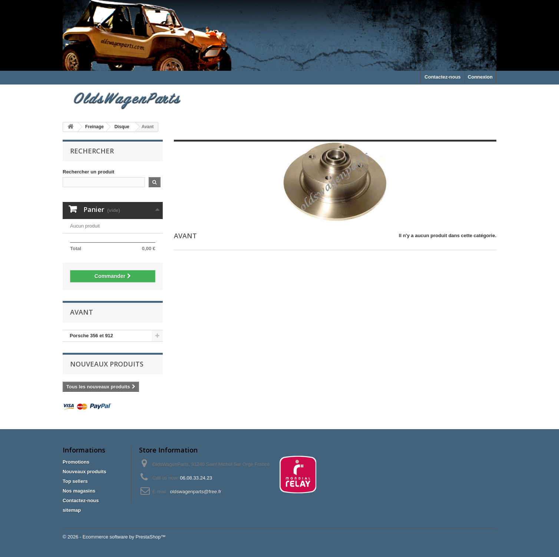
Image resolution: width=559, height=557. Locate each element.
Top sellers (75, 481)
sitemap (72, 510)
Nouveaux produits (106, 363)
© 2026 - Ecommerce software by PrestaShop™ (114, 537)
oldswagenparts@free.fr (195, 491)
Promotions (76, 462)
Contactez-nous (442, 77)
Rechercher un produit (88, 172)
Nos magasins (79, 491)
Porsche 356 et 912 (91, 335)
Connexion (480, 77)
